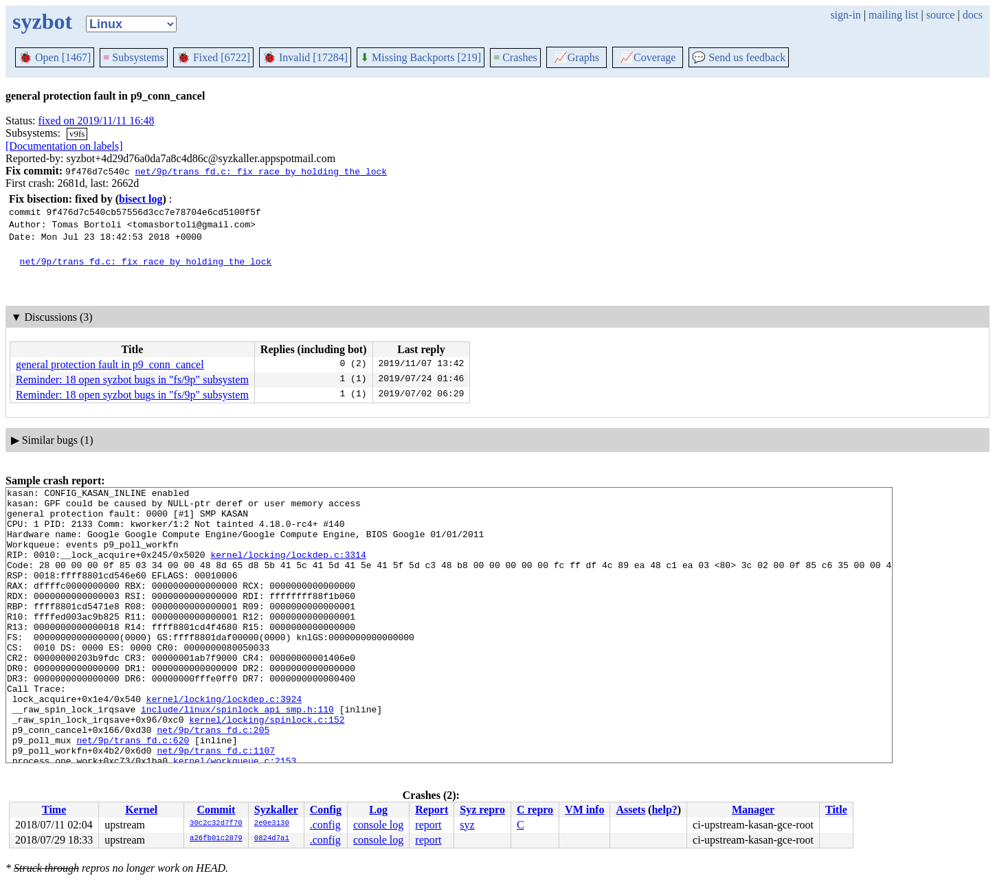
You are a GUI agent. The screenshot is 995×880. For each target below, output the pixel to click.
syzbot (42, 21)
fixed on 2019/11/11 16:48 (96, 120)
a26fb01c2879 (216, 839)
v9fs (77, 133)
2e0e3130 (271, 823)
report (428, 825)
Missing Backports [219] (420, 57)
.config (325, 825)
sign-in (845, 15)
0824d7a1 (271, 839)
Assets (630, 809)
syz (467, 825)
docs (973, 15)
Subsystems (133, 57)
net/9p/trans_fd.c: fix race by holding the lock (261, 171)
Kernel (141, 809)
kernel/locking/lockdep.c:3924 (224, 742)
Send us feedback (738, 57)
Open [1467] (55, 57)
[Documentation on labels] (64, 146)
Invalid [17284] (305, 57)
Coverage (647, 57)
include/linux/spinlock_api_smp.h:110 (237, 754)
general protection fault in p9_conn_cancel (110, 364)
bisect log (141, 199)
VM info (584, 809)
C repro (535, 809)
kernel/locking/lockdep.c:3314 (288, 569)
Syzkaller (276, 809)
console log (378, 825)
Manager (753, 809)
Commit (216, 809)
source (940, 15)
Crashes (515, 57)
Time (54, 809)
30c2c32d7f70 (216, 823)
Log (378, 809)
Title (836, 809)
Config (326, 809)
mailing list (893, 15)
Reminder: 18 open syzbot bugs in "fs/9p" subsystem (132, 379)
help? (664, 809)
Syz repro (482, 809)
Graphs (576, 57)
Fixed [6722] (213, 57)
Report (431, 809)
